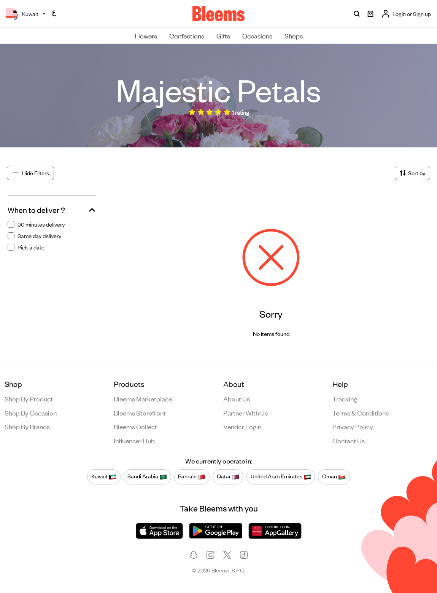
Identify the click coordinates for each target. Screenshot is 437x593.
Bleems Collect (135, 426)
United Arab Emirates (281, 476)
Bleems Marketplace (143, 398)
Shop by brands (27, 426)
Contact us (348, 440)
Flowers (146, 35)
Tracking (344, 398)
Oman (334, 476)
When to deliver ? (36, 210)
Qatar (228, 476)
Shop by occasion (31, 412)
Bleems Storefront (140, 412)
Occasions (257, 35)
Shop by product (29, 398)
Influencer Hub (134, 440)
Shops (293, 35)
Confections (186, 35)
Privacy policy (352, 426)
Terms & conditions (360, 412)
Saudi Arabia (147, 476)
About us (236, 398)
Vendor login (242, 426)
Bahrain (191, 476)
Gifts (223, 35)
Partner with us (245, 412)
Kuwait (103, 476)
